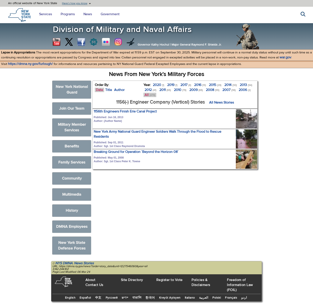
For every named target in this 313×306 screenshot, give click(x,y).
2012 (150, 90)
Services (45, 14)
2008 (212, 90)
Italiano (190, 298)
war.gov (285, 57)
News (87, 14)
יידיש (125, 298)
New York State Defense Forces (72, 245)
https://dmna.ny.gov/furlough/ (30, 64)
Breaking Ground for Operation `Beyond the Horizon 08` (136, 152)
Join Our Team (71, 108)
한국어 (150, 298)
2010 (180, 90)
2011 (165, 90)
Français (231, 298)
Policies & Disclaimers (200, 282)
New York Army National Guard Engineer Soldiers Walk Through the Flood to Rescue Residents (157, 134)
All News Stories (221, 102)
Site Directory (132, 280)
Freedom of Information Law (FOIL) (240, 285)
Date (99, 90)
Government (110, 14)
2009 (196, 90)
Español (85, 298)
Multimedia (71, 194)
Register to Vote (169, 280)
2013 (246, 85)
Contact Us (94, 285)
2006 (245, 90)
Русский (112, 298)
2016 (200, 85)
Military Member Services (72, 127)
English (70, 298)
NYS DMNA (64, 263)
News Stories (84, 263)
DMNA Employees (72, 226)
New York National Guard (72, 89)
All (150, 95)
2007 (229, 90)
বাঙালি (137, 298)
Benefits (72, 146)
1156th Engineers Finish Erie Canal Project (125, 111)
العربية (203, 298)
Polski (216, 298)
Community (72, 178)
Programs (68, 14)
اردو (244, 298)
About (90, 280)
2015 (215, 85)
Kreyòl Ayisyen (170, 298)
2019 (172, 85)
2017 (185, 85)
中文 (98, 298)
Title (108, 90)
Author (119, 90)
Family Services (71, 162)
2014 (230, 85)
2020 (158, 85)
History (72, 210)
